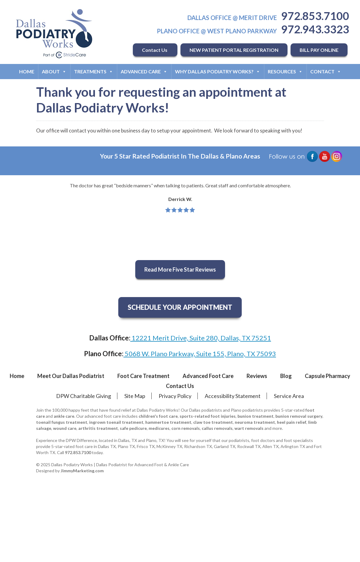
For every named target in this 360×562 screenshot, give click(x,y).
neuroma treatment (255, 422)
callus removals (217, 428)
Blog (286, 376)
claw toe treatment (213, 422)
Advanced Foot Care (208, 376)
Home (26, 71)
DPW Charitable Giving (83, 396)
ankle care (64, 416)
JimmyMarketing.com (82, 470)
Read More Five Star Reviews (180, 269)
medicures (159, 428)
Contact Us (155, 50)
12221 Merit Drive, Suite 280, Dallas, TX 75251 (200, 338)
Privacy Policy (175, 396)
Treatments (93, 71)
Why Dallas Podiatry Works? (217, 71)
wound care (64, 428)
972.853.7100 (315, 15)
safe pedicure (133, 428)
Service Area (289, 396)
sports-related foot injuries (208, 416)
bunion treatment (255, 416)
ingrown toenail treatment (116, 422)
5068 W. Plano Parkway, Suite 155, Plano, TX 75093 (199, 354)
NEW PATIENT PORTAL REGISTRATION (234, 50)
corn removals (185, 428)
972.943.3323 (315, 29)
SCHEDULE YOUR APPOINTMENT (180, 307)
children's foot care (158, 416)
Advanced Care (144, 71)
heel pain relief (291, 422)
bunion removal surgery (298, 416)
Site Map (134, 396)
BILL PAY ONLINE (319, 50)
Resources (285, 71)
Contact (325, 71)
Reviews (257, 376)
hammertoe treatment (168, 422)
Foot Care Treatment (143, 376)
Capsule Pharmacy (327, 376)
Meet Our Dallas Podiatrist (70, 376)
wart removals (249, 428)
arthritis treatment (98, 428)
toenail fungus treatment (61, 422)
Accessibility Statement (233, 396)
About (54, 71)
